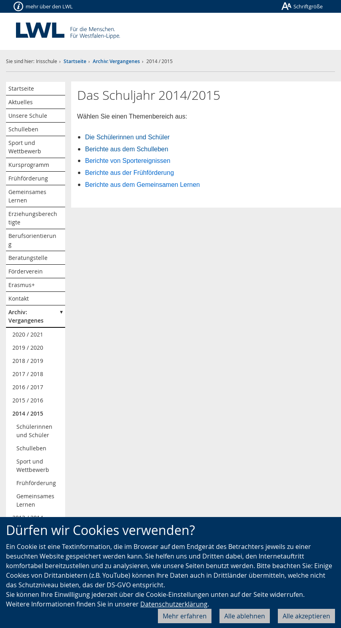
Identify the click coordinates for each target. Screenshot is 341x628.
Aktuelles (20, 102)
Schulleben (23, 129)
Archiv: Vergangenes (116, 61)
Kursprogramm (28, 164)
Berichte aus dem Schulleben (126, 149)
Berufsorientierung (32, 240)
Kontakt (18, 298)
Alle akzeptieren (306, 616)
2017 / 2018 (27, 374)
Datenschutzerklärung (173, 604)
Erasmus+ (21, 285)
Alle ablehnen (244, 616)
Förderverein (25, 271)
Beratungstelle (28, 258)
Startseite (75, 61)
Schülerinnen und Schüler (34, 431)
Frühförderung (28, 178)
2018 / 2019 (27, 361)
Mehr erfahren (185, 616)
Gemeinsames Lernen (27, 196)
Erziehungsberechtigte (32, 218)
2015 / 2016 (27, 400)
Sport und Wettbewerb (24, 147)
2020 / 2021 (27, 334)
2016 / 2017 (27, 387)
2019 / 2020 (27, 347)
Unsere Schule (27, 115)
